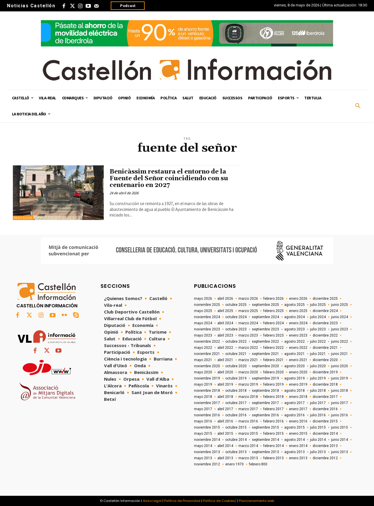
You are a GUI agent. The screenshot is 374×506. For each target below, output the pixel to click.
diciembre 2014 (325, 433)
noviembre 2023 (207, 329)
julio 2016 (318, 415)
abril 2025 (225, 311)
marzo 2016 (248, 421)
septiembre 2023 (265, 329)
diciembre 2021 (325, 347)
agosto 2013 (294, 452)
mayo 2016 (203, 421)
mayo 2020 (203, 372)
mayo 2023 (203, 335)
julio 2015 (318, 427)
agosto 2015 (294, 427)
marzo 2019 (248, 384)
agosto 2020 (294, 366)
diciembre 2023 (325, 323)
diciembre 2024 (325, 311)
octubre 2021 (236, 354)
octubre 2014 (236, 439)
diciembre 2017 (325, 396)
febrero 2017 (273, 409)
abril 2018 (225, 396)
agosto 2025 (294, 304)
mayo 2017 (203, 409)
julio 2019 (318, 378)
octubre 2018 (236, 390)
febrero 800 (258, 464)
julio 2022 (318, 341)
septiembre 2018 (265, 390)
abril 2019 (225, 384)
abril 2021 (225, 360)
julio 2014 (318, 439)
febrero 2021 (273, 360)
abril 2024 (225, 323)
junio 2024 (339, 317)
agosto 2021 (294, 354)
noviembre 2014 (207, 439)
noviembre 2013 (207, 452)
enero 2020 (298, 372)
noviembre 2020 (207, 366)
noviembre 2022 (207, 341)
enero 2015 (298, 433)
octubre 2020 (236, 366)
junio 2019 (339, 378)
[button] (358, 106)
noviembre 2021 (207, 354)
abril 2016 (225, 421)
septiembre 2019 (265, 378)
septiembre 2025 (265, 304)
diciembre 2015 (325, 421)
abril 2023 (225, 335)
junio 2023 (339, 329)
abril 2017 (225, 409)
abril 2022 (225, 347)
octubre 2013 (236, 452)
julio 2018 (318, 390)
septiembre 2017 (265, 403)
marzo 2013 (248, 458)
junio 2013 (339, 452)
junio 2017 (339, 403)
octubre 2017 (236, 403)
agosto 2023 (294, 329)
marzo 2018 (248, 396)
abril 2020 (225, 372)
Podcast (127, 6)
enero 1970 (234, 464)
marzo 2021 (248, 360)
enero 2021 (298, 360)
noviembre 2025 (207, 304)
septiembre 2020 (265, 366)
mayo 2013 (203, 458)
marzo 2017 (248, 409)
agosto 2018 (294, 390)
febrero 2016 (273, 421)
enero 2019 (298, 384)
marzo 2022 (248, 347)
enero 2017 (298, 409)
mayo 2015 (203, 433)
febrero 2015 (273, 433)
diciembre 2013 (325, 446)
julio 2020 (318, 366)
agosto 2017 (294, 403)
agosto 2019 (294, 378)
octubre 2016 (236, 415)
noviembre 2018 (207, 390)
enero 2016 (298, 421)
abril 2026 (225, 298)
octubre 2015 (236, 427)
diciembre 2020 (325, 360)
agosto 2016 (294, 415)
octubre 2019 (236, 378)
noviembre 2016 (207, 415)
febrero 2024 (273, 323)
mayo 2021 (203, 360)
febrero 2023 (273, 335)
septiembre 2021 (265, 354)
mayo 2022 (203, 347)
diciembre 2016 (325, 409)
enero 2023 (298, 335)
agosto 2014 (294, 439)
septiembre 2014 (265, 439)
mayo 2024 (203, 323)
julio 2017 (318, 403)
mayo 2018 (203, 396)
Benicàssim (23, 218)
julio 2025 (318, 304)
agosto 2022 (294, 341)
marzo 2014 (248, 446)
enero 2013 (298, 458)
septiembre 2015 (265, 427)
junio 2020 (339, 366)
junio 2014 (339, 439)
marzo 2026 (248, 298)
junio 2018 (339, 390)
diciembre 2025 (325, 298)
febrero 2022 (273, 347)
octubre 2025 (236, 304)
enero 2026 (298, 298)
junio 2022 (339, 341)
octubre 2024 (236, 317)
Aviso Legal (152, 500)
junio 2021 (339, 354)
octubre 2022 (236, 341)
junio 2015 (339, 427)
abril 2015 (225, 433)
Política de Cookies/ (219, 500)
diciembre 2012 (325, 458)
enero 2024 (298, 323)
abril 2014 (225, 446)
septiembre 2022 (265, 341)
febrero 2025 (273, 311)
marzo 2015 (248, 433)
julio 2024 (318, 317)
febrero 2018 (273, 396)
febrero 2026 (273, 298)
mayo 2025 (203, 311)
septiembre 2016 (265, 415)
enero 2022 (298, 347)
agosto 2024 (294, 317)
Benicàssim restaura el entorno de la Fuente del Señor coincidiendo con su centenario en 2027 (169, 178)
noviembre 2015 (207, 427)
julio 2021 (318, 354)
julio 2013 (318, 452)
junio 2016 (339, 415)
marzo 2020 (248, 372)
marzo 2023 (248, 335)
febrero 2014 (273, 446)
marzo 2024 (248, 323)
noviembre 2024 (207, 317)
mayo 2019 (203, 384)
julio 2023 (318, 329)
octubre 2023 (236, 329)
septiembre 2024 (265, 317)
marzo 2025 (248, 311)
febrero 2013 (273, 458)
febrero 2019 (273, 384)
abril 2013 (225, 458)
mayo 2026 (203, 298)
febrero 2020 (273, 372)
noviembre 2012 (207, 464)
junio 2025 (339, 304)
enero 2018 (298, 396)
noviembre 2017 (207, 403)
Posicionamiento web (256, 500)
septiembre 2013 (265, 452)
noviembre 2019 (207, 378)
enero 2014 (298, 446)
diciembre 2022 (325, 335)
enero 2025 (298, 311)
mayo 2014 (203, 446)
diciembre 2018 (325, 384)
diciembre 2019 (325, 372)
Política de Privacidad (182, 500)
